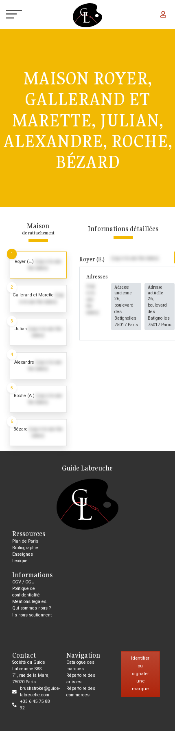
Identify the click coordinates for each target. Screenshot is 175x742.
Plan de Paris (25, 541)
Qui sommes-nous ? (31, 608)
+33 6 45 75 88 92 (35, 705)
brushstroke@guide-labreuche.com (40, 692)
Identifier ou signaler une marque (140, 673)
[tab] (38, 265)
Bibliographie (25, 547)
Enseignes (22, 554)
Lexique (20, 560)
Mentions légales (29, 601)
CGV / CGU (23, 582)
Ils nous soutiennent (32, 615)
